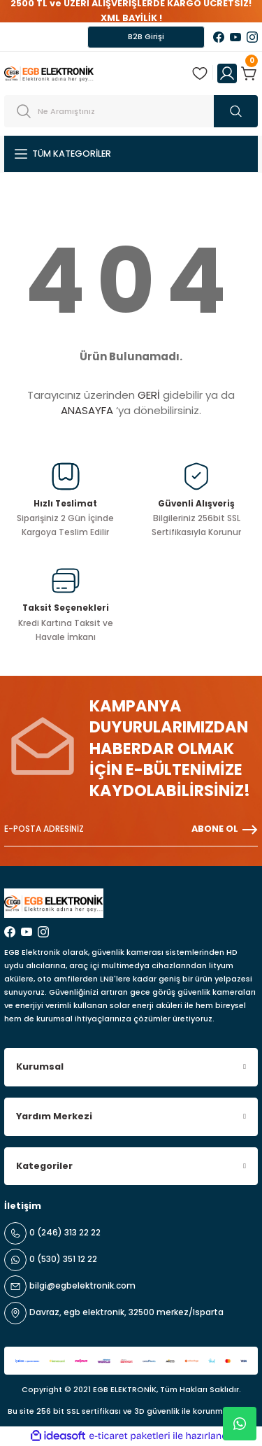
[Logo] (49, 73)
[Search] (131, 111)
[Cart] (249, 73)
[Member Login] (227, 73)
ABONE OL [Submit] (224, 830)
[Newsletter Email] (131, 829)
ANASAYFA (87, 410)
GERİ (149, 395)
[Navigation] (131, 154)
